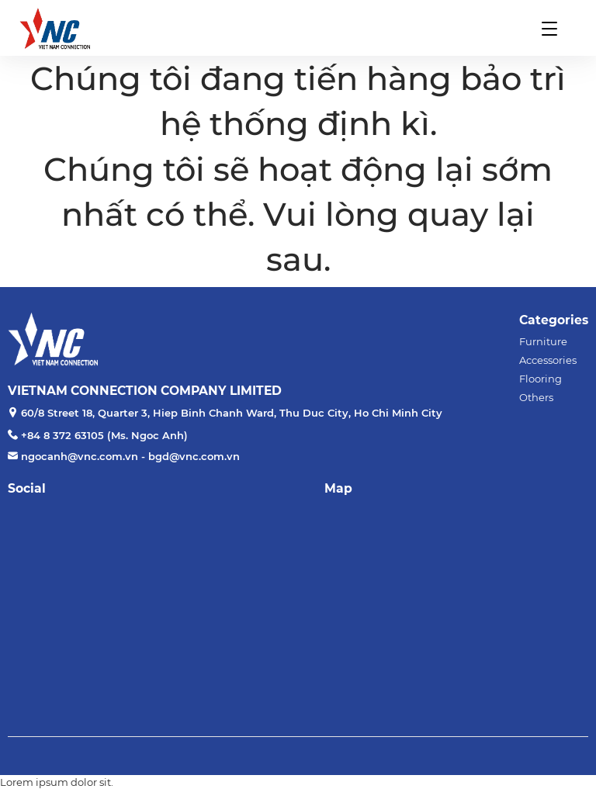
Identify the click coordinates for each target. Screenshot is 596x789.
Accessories (548, 360)
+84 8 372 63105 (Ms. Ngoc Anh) (104, 435)
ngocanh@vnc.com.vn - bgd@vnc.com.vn (130, 456)
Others (536, 397)
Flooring (540, 378)
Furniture (543, 341)
